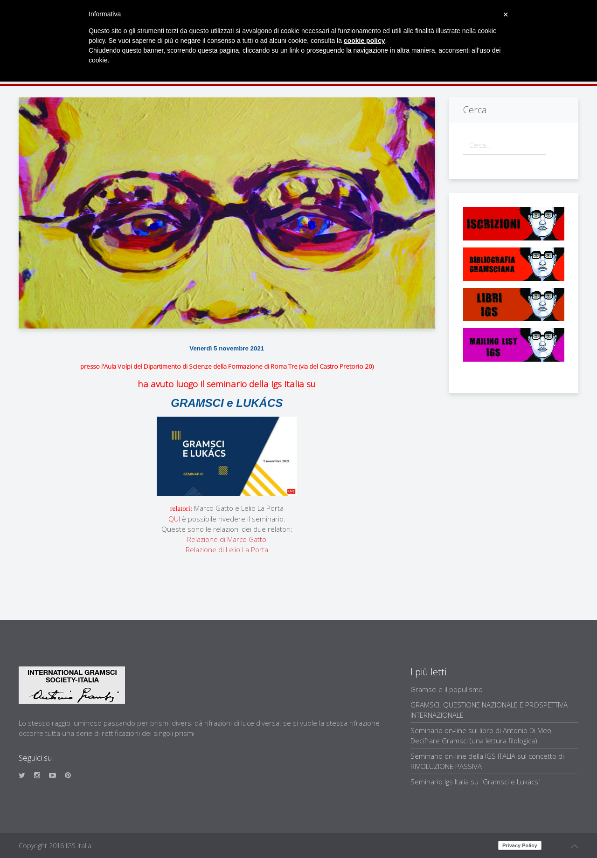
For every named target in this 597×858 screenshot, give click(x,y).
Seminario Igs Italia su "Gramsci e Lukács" (475, 781)
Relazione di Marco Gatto (226, 539)
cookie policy (364, 40)
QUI (174, 518)
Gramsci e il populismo (446, 689)
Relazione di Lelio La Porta (227, 549)
